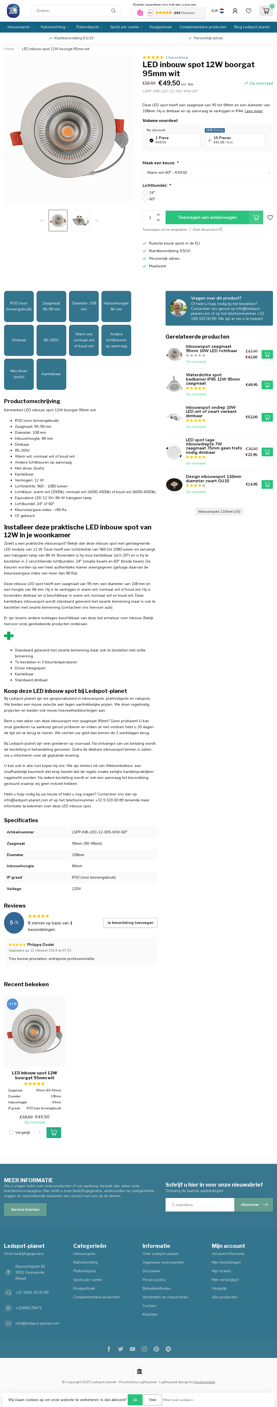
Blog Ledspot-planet (252, 27)
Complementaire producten (203, 27)
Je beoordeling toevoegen (130, 922)
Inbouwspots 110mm (219, 511)
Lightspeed (147, 1382)
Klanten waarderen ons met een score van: (165, 4)
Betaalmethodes (157, 1288)
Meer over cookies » (178, 1400)
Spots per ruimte (124, 27)
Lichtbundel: (157, 185)
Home (9, 49)
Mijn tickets (221, 1271)
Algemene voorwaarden (163, 1262)
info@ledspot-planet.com (37, 1323)
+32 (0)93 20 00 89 (31, 1292)
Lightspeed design (174, 1382)
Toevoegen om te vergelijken (165, 229)
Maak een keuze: (160, 163)
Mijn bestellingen (226, 1262)
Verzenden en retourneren (165, 1297)
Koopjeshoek (161, 27)
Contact (149, 1305)
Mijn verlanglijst (225, 1279)
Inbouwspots (19, 27)
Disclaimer (151, 1271)
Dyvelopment (204, 1382)
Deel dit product (207, 229)
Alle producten (225, 1297)
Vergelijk (22, 1132)
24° (152, 192)
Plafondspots (87, 27)
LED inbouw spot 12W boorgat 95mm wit (55, 49)
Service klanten (25, 1209)
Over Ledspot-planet (161, 1253)
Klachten (150, 1314)
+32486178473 (28, 1307)
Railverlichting (53, 27)
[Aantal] (39, 1132)
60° (152, 199)
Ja (135, 1399)
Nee (152, 1399)
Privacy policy (154, 1279)
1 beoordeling (177, 57)
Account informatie (228, 1253)
